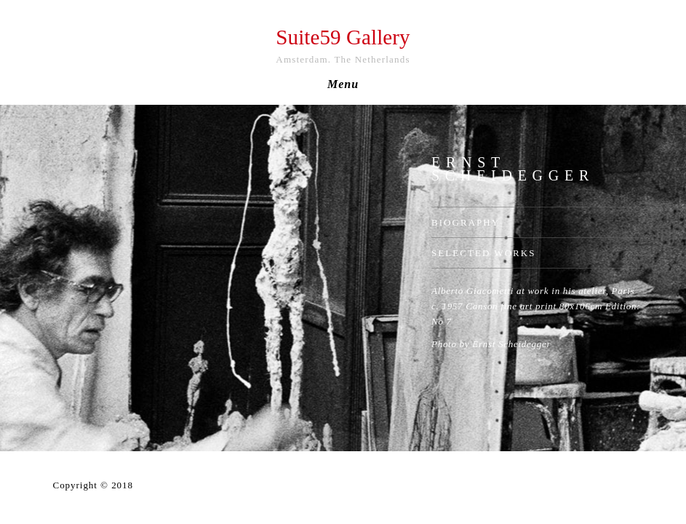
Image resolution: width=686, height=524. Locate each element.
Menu (343, 84)
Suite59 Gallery (343, 37)
